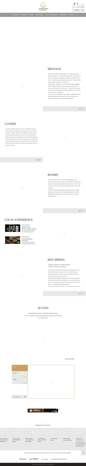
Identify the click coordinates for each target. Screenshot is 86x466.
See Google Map (19, 396)
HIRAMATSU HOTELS (43, 425)
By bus (19, 381)
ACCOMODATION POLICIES (58, 459)
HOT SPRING (39, 14)
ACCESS (71, 14)
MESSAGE (15, 14)
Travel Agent (44, 459)
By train (19, 374)
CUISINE (23, 14)
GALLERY (63, 14)
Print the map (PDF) (69, 358)
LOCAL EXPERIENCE (51, 14)
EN (83, 4)
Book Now (77, 10)
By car (14, 366)
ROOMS (31, 14)
